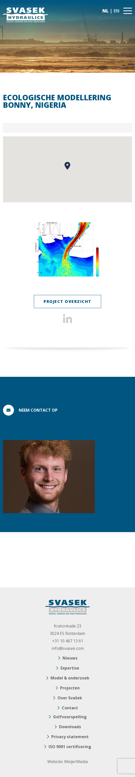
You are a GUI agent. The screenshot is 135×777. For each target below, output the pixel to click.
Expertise (70, 668)
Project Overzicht (67, 301)
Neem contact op (38, 410)
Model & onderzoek (70, 678)
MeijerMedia (76, 761)
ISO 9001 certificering (70, 746)
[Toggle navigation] (127, 11)
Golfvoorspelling (70, 717)
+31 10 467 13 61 (67, 641)
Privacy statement (70, 736)
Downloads (70, 726)
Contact (70, 708)
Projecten (70, 688)
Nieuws (70, 658)
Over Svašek (70, 698)
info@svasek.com (68, 648)
